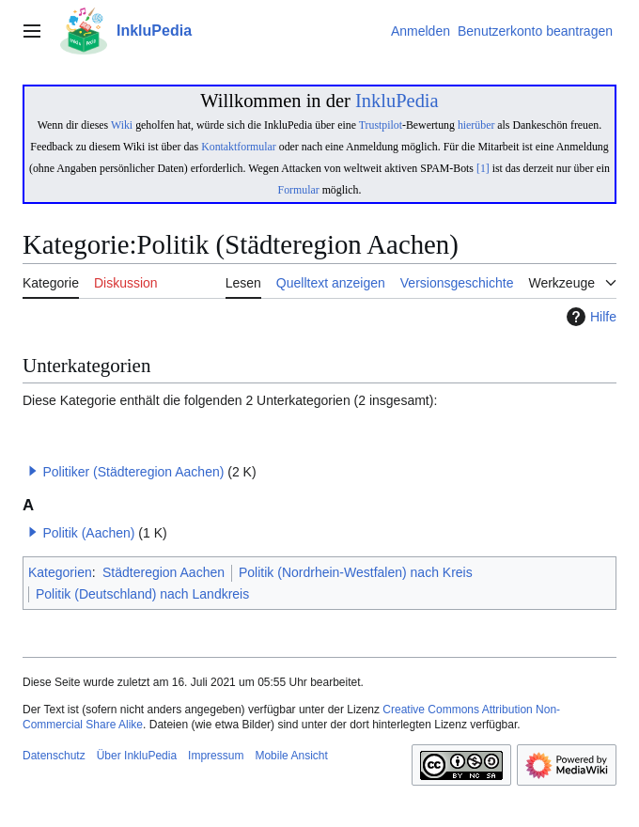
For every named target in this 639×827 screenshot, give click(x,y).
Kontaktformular (238, 146)
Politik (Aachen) (88, 532)
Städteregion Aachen (163, 572)
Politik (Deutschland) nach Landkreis (142, 593)
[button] (32, 470)
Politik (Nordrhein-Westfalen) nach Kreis (356, 572)
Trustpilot (380, 125)
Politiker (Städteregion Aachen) (133, 471)
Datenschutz (54, 755)
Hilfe (589, 316)
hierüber (476, 125)
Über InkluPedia (137, 755)
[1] (483, 168)
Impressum (215, 755)
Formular (299, 189)
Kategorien (60, 572)
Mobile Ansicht (291, 755)
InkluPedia (397, 100)
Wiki (121, 125)
